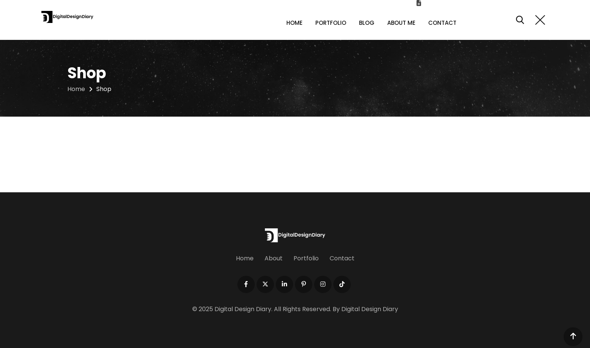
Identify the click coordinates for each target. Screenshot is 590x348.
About (274, 258)
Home (294, 23)
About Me (401, 23)
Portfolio (330, 23)
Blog (366, 23)
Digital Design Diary (369, 309)
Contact (442, 23)
